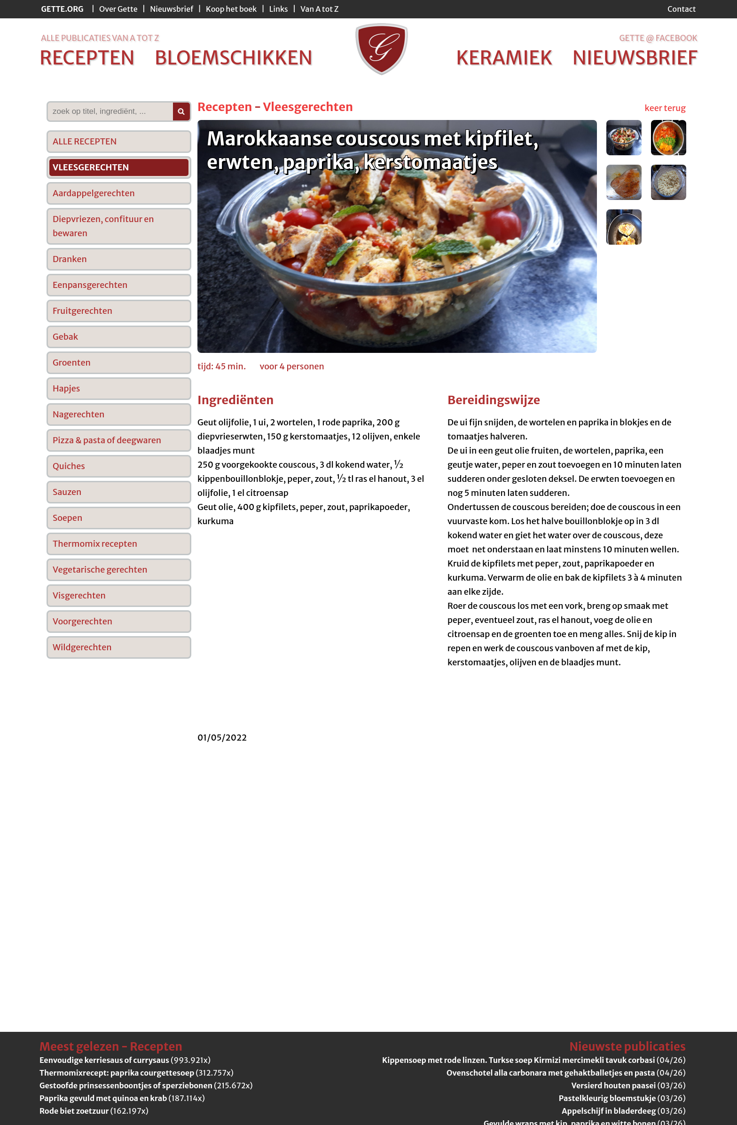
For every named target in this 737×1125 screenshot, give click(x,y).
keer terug (665, 108)
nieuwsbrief (635, 58)
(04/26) (534, 1060)
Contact (681, 9)
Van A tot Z (319, 9)
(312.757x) (136, 1072)
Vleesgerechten (308, 106)
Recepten (224, 106)
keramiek (504, 58)
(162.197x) (94, 1111)
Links (278, 9)
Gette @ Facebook (658, 38)
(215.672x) (146, 1085)
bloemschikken (234, 58)
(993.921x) (125, 1060)
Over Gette (118, 9)
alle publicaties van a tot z (100, 38)
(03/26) (629, 1085)
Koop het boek (231, 9)
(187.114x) (122, 1098)
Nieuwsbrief (171, 9)
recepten (87, 58)
